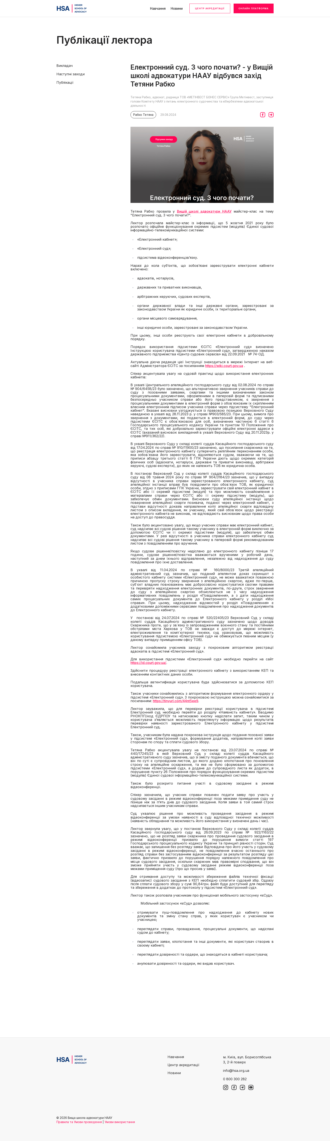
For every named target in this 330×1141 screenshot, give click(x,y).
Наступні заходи (70, 74)
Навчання (158, 8)
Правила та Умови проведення (79, 1122)
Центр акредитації (209, 8)
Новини (177, 8)
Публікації (64, 82)
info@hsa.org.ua (236, 1070)
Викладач (64, 65)
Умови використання (120, 1122)
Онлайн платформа (253, 8)
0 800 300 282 (235, 1079)
